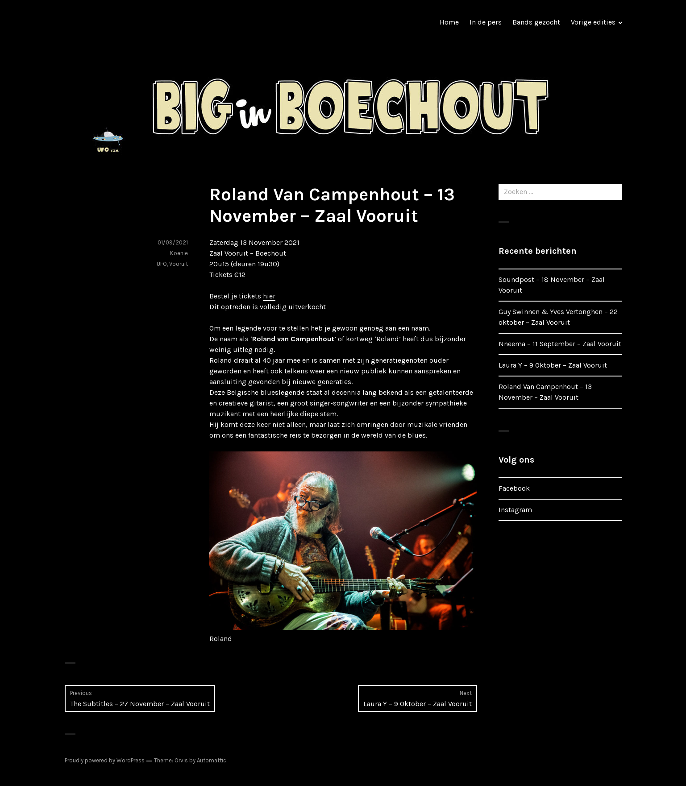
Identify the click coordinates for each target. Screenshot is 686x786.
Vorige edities (593, 22)
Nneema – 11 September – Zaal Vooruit (560, 343)
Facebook (514, 488)
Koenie (179, 253)
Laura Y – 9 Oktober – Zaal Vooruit (553, 365)
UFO (162, 264)
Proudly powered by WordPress (105, 760)
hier (269, 296)
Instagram (515, 509)
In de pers (486, 22)
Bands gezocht (536, 22)
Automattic (211, 760)
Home (449, 22)
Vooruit (178, 264)
